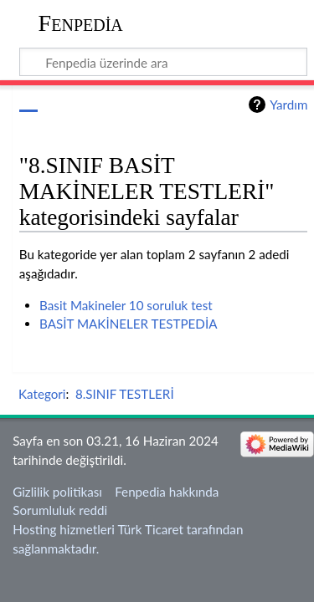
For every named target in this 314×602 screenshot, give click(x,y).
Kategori (41, 393)
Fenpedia (81, 23)
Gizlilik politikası (57, 491)
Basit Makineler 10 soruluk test (126, 305)
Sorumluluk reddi (60, 510)
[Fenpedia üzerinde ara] (163, 61)
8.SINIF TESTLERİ (124, 393)
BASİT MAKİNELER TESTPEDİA (128, 323)
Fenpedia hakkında (167, 491)
